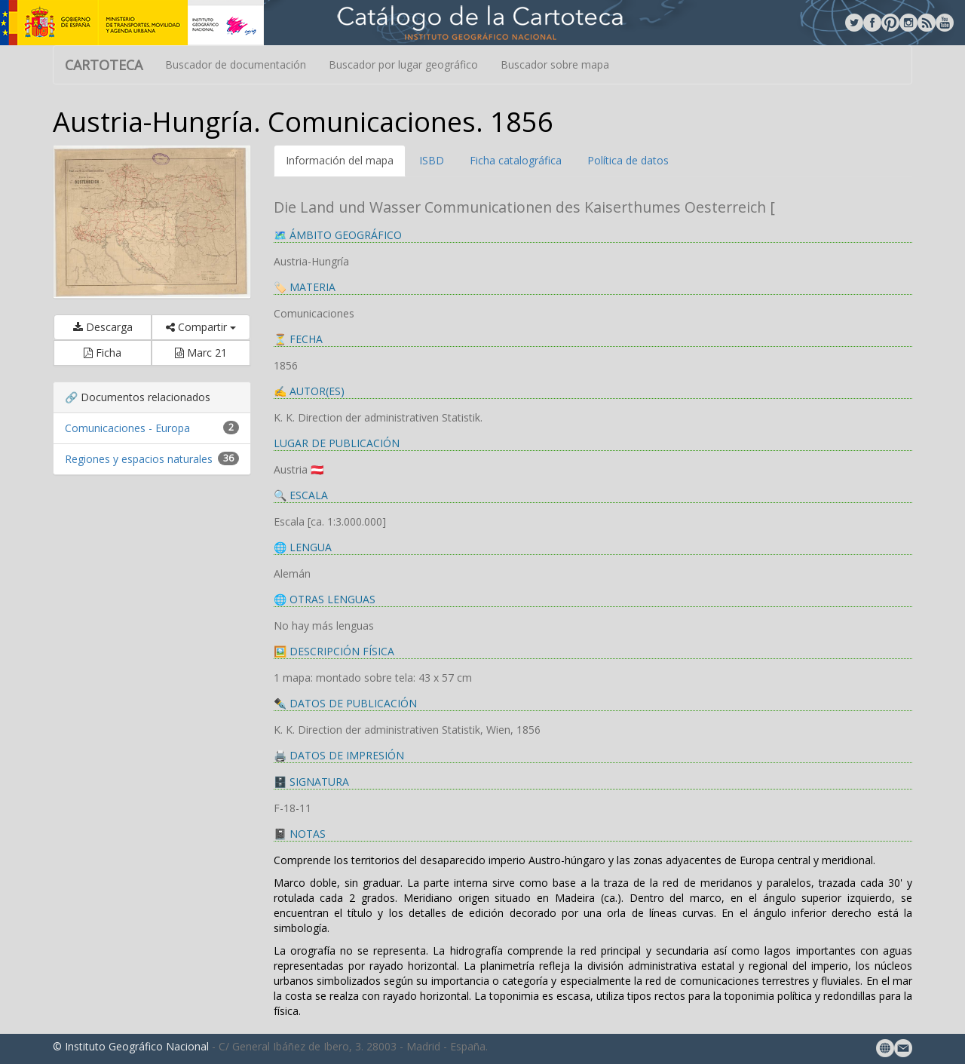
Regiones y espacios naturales (139, 459)
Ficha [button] (102, 352)
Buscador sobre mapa (555, 64)
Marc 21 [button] (201, 352)
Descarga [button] (103, 327)
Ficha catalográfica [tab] (516, 160)
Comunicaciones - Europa (127, 428)
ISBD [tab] (431, 160)
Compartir (201, 327)
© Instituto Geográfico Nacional (131, 1046)
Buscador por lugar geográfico (403, 64)
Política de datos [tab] (628, 160)
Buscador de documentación (235, 64)
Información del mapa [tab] (340, 160)
